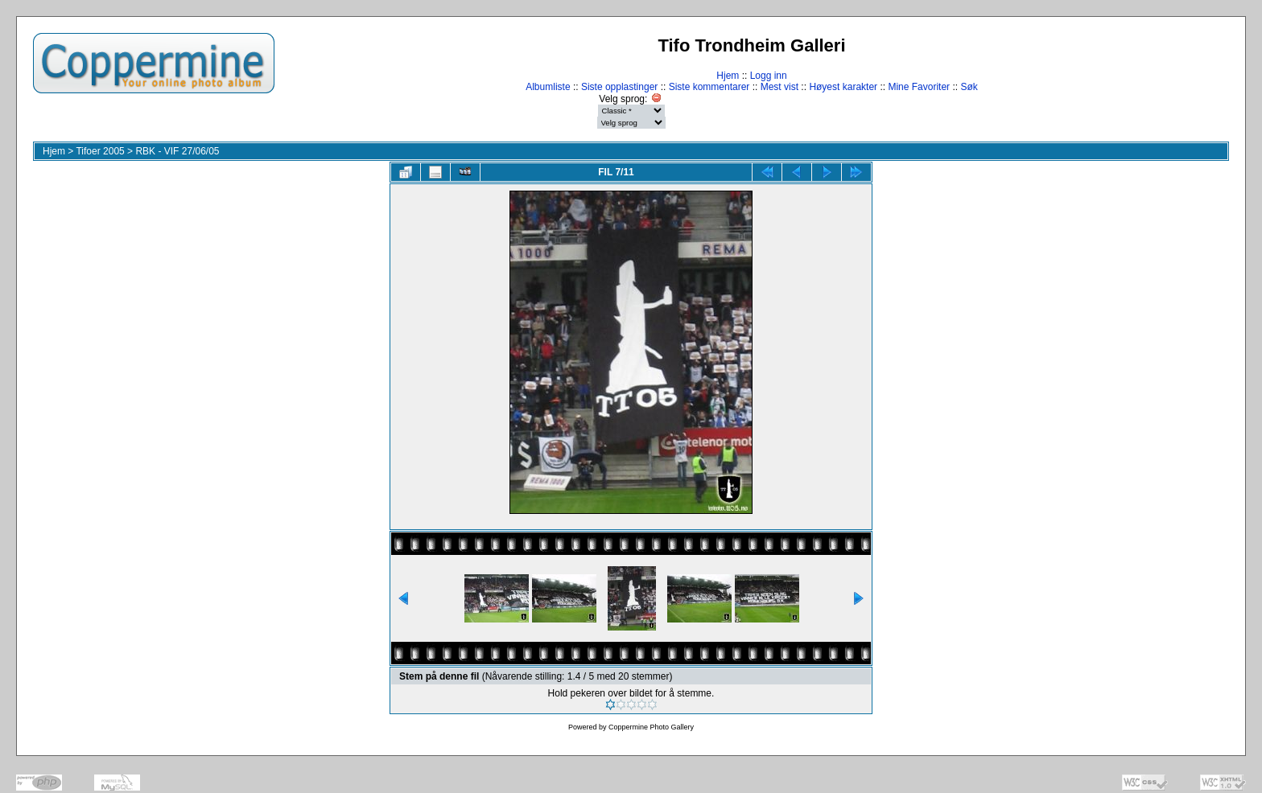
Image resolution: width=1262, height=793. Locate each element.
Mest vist (779, 86)
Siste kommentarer (709, 86)
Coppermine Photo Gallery (651, 727)
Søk (968, 86)
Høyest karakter (843, 86)
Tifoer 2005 (100, 151)
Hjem (727, 75)
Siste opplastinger (619, 86)
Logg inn (768, 75)
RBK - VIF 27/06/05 (177, 151)
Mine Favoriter (919, 86)
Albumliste (548, 86)
